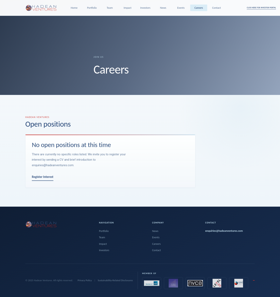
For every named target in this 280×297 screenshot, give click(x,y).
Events (180, 7)
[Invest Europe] (151, 283)
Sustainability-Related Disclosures (115, 280)
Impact (127, 7)
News (163, 7)
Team (110, 7)
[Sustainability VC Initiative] (238, 283)
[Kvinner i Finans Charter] (173, 283)
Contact (216, 7)
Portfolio (92, 7)
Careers (198, 7)
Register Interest (42, 179)
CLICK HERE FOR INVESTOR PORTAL (261, 8)
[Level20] (216, 283)
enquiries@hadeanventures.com (53, 167)
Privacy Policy (85, 280)
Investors (145, 7)
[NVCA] (195, 283)
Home (74, 7)
